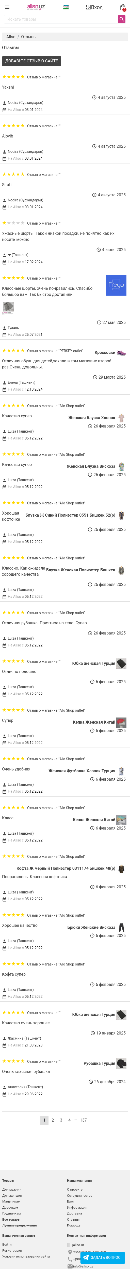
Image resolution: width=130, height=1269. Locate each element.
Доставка (74, 1213)
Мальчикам (11, 1201)
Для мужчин (12, 1189)
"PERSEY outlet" (70, 351)
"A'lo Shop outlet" (71, 406)
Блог (70, 1201)
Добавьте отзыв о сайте (31, 61)
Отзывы (73, 1219)
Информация (77, 1207)
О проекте (75, 1189)
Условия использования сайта (26, 1256)
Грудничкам (11, 1213)
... (75, 1118)
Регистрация (12, 1250)
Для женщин (12, 1195)
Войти (7, 1244)
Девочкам (10, 1207)
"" (59, 77)
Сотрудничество (79, 1195)
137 (83, 1120)
